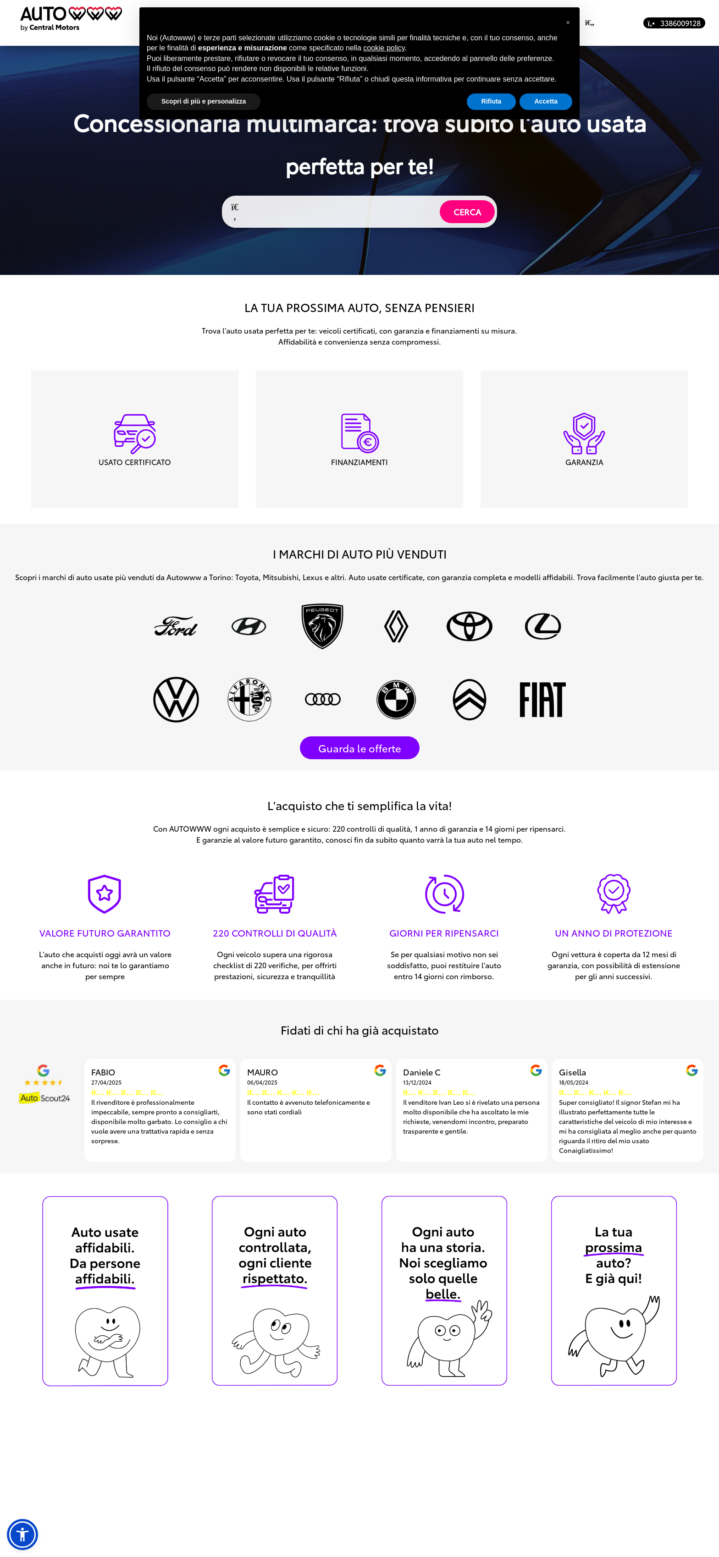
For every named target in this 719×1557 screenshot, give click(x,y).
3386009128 (674, 22)
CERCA (467, 212)
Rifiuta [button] (491, 101)
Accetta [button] (546, 101)
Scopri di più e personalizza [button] (203, 101)
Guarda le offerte (359, 747)
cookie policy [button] (383, 48)
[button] (22, 1534)
